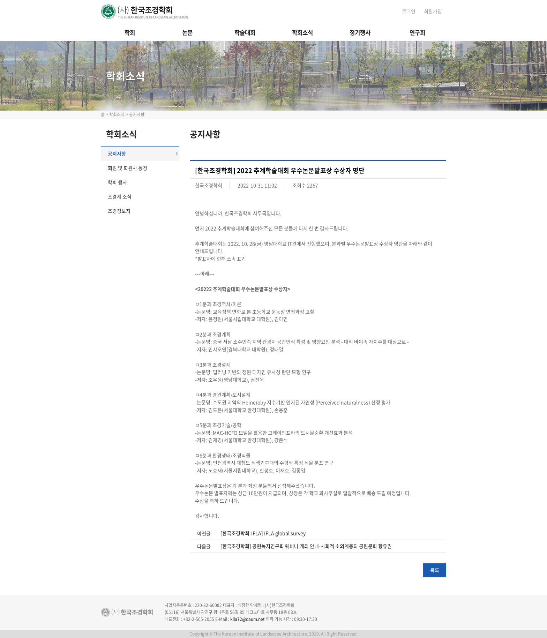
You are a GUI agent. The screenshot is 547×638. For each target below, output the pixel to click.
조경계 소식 (120, 196)
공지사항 (143, 153)
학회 (130, 32)
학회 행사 (117, 182)
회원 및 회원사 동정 (127, 167)
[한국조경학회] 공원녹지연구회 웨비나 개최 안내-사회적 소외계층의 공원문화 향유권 (306, 546)
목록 (434, 569)
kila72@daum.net (247, 619)
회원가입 (433, 11)
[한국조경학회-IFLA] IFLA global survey (263, 533)
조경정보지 (119, 210)
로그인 (408, 11)
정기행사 (360, 32)
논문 (187, 32)
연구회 (417, 32)
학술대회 (244, 32)
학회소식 (302, 32)
